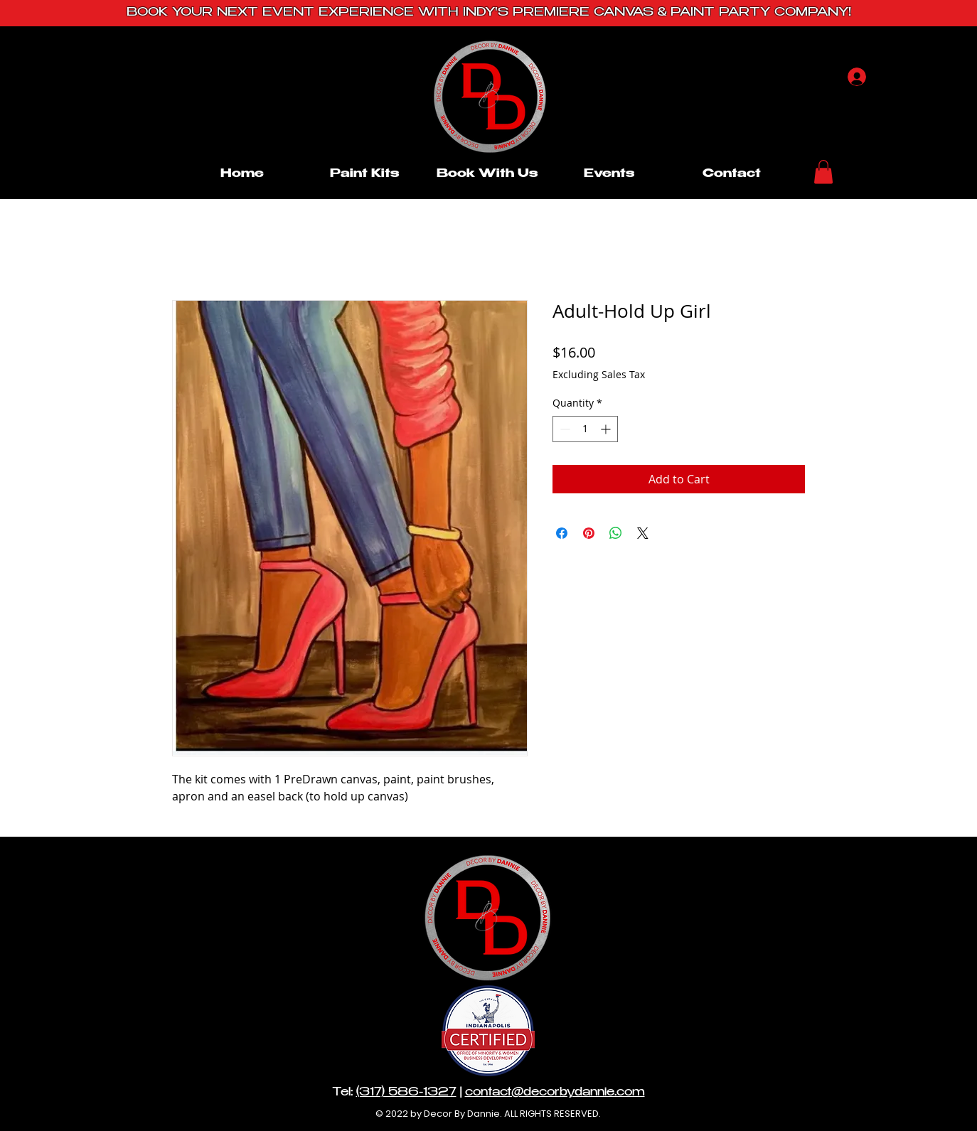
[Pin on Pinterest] (588, 533)
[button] (823, 171)
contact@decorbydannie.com (555, 1093)
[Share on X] (642, 533)
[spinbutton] (585, 429)
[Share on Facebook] (561, 533)
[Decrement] (563, 429)
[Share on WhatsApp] (615, 533)
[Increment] (607, 429)
